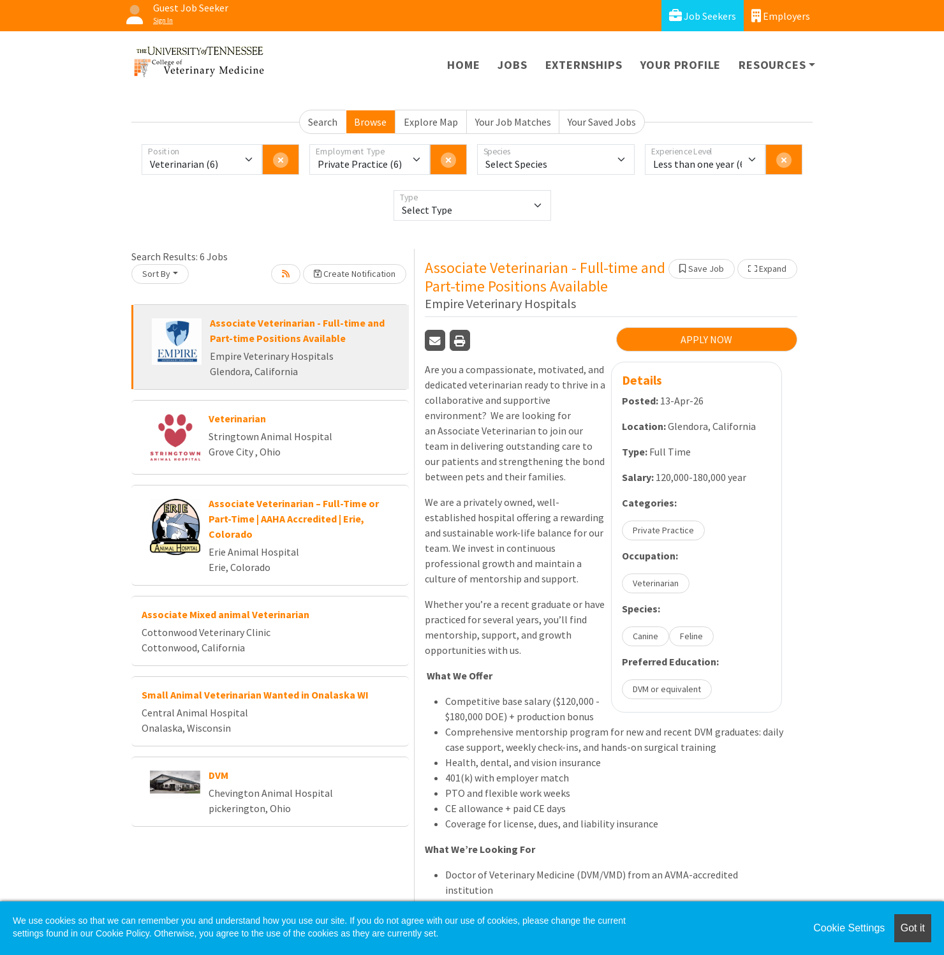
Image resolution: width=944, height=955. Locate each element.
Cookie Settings (849, 927)
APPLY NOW (706, 339)
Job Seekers (702, 16)
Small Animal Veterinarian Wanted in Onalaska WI (255, 694)
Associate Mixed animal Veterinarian (225, 614)
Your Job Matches (513, 121)
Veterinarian (237, 418)
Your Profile (680, 64)
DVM (218, 775)
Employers (780, 16)
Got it (913, 927)
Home (463, 64)
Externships (584, 64)
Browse (370, 121)
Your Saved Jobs (602, 121)
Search (322, 121)
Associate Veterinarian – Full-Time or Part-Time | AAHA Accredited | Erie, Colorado (294, 518)
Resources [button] (772, 64)
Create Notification (354, 273)
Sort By (156, 273)
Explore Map (431, 121)
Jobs (512, 64)
